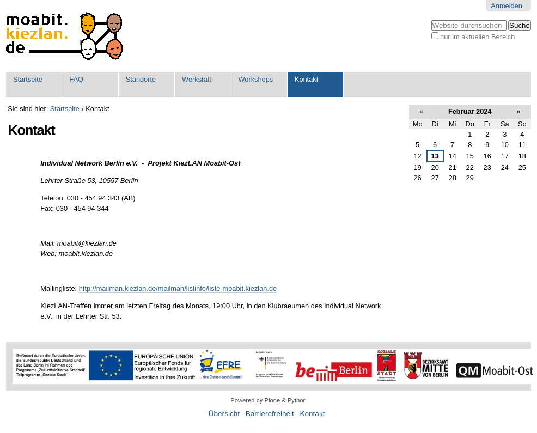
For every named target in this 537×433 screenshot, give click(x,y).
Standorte (141, 79)
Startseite (27, 79)
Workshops (255, 79)
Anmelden (506, 6)
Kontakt (306, 79)
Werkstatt (196, 79)
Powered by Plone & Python (268, 400)
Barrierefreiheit (270, 414)
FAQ (76, 79)
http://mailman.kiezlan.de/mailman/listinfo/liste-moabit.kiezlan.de (178, 288)
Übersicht (224, 414)
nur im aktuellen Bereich (477, 37)
